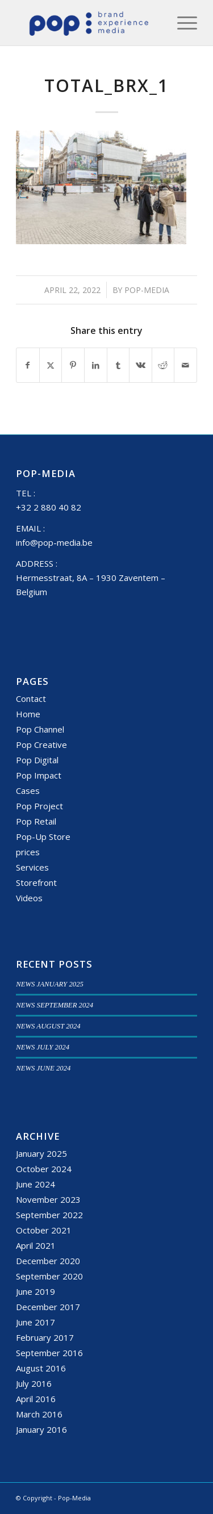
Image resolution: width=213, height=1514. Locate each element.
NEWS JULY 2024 (42, 1047)
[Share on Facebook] (27, 365)
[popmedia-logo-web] (88, 22)
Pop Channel (40, 729)
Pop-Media (146, 290)
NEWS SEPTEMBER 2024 (54, 1005)
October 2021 (44, 1230)
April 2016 (36, 1398)
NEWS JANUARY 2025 (49, 984)
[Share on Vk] (141, 365)
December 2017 (48, 1306)
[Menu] (181, 22)
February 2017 (45, 1337)
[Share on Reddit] (163, 365)
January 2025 (41, 1153)
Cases (28, 790)
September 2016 (49, 1352)
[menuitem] (181, 22)
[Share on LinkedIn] (96, 365)
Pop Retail (36, 821)
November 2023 (48, 1199)
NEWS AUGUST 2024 (48, 1026)
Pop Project (39, 806)
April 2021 (36, 1245)
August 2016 (41, 1368)
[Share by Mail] (185, 365)
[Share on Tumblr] (118, 365)
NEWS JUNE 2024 (43, 1068)
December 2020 (48, 1260)
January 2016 (41, 1429)
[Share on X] (51, 365)
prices (28, 852)
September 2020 (49, 1276)
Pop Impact (38, 775)
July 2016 (34, 1383)
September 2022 (49, 1214)
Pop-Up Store (43, 836)
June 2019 (35, 1291)
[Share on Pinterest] (73, 365)
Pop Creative (41, 744)
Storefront (36, 882)
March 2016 (39, 1414)
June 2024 (35, 1184)
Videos (29, 898)
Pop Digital (37, 760)
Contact (31, 698)
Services (32, 867)
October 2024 (44, 1168)
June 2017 (35, 1322)
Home (28, 714)
